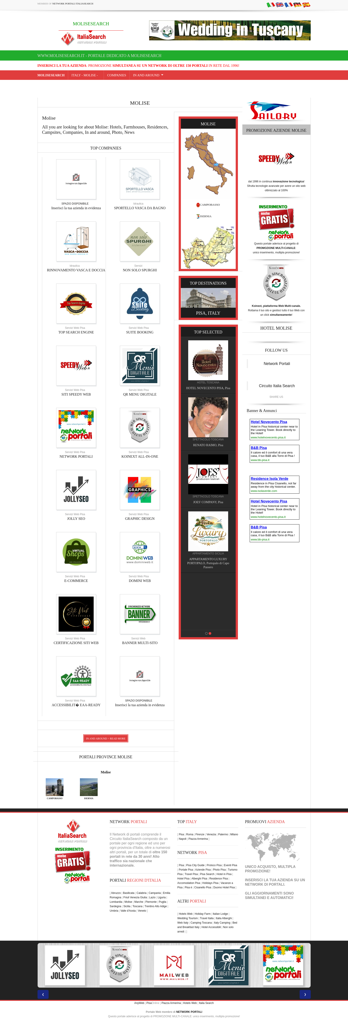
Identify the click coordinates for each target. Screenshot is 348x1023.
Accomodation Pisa (188, 883)
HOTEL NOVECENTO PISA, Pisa (209, 388)
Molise (106, 772)
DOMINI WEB (140, 581)
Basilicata (128, 893)
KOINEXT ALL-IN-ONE (139, 456)
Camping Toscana (201, 922)
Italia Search (206, 1003)
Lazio (152, 897)
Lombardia (116, 901)
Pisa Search (207, 874)
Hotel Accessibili (211, 927)
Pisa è (188, 887)
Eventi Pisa (230, 865)
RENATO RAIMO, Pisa (209, 445)
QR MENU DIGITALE (140, 394)
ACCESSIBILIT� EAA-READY (76, 705)
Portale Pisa (186, 869)
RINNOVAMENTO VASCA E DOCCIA (76, 270)
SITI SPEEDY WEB (76, 394)
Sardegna (115, 906)
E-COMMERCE (76, 581)
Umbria (114, 910)
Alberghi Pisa (199, 878)
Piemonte (151, 901)
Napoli (182, 838)
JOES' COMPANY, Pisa (209, 502)
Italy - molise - (85, 75)
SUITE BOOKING (139, 332)
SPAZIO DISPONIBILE (75, 203)
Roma (189, 834)
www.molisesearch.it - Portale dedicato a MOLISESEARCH (100, 55)
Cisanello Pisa (202, 887)
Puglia (162, 901)
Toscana (137, 906)
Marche (138, 901)
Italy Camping (222, 922)
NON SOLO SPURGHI (140, 270)
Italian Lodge (220, 913)
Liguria (162, 897)
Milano (234, 834)
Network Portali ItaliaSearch (72, 3)
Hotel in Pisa (224, 874)
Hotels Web (186, 913)
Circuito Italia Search (277, 386)
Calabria (141, 893)
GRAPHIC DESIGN (140, 518)
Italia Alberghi (224, 918)
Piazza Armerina (198, 838)
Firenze (200, 834)
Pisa (181, 834)
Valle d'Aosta (128, 910)
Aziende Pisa (203, 869)
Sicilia (126, 906)
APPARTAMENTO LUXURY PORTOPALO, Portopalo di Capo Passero (209, 563)
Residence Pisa (218, 878)
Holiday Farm (202, 913)
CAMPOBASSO (210, 204)
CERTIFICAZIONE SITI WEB (76, 643)
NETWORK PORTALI (76, 456)
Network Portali (277, 363)
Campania (155, 893)
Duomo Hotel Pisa (224, 887)
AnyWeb (139, 1003)
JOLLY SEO (76, 518)
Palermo (223, 834)
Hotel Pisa (183, 878)
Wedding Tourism (187, 918)
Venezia (211, 834)
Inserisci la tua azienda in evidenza (76, 208)
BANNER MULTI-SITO (140, 643)
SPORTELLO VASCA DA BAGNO (140, 208)
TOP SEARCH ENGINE (76, 332)
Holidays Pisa (210, 883)
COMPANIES (116, 75)
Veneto (142, 910)
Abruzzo (116, 893)
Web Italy (182, 922)
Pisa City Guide (195, 865)
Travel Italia (207, 918)
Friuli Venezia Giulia (135, 897)
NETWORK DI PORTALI (264, 884)
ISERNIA (206, 216)
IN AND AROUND (146, 75)
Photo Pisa (219, 869)
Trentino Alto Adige (155, 906)
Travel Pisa (191, 874)
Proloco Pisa (214, 865)
